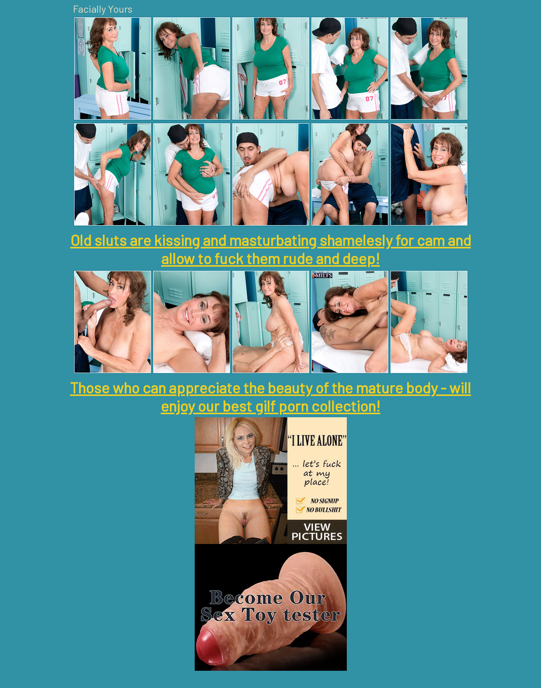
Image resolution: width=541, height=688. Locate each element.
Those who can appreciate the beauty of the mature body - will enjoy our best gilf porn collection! (270, 396)
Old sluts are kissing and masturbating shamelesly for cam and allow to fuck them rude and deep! (270, 249)
